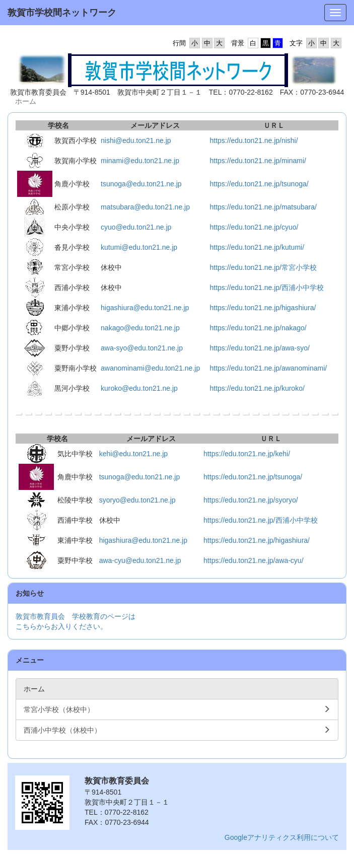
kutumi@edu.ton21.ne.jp (139, 247)
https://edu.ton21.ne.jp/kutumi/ (256, 247)
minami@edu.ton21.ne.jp (140, 161)
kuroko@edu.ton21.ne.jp (139, 388)
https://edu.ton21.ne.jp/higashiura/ (262, 308)
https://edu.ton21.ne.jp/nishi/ (253, 140)
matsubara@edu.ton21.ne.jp (145, 207)
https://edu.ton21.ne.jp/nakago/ (257, 328)
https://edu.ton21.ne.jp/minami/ (257, 161)
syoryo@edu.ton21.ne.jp (137, 500)
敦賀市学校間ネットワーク (62, 13)
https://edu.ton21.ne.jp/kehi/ (246, 454)
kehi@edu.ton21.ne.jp (133, 454)
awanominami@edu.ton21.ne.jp (150, 368)
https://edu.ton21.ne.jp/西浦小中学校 (266, 287)
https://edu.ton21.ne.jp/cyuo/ (253, 227)
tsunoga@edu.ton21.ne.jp (141, 184)
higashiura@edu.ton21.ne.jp (145, 308)
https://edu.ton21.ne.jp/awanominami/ (268, 368)
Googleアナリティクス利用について (282, 837)
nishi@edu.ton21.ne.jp (136, 140)
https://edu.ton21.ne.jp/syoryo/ (250, 500)
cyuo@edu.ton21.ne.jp (136, 227)
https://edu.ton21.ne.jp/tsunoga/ (258, 184)
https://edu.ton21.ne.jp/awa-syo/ (259, 348)
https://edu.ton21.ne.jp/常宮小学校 (262, 267)
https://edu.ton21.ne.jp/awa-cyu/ (253, 560)
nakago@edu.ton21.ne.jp (140, 328)
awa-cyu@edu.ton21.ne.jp (140, 560)
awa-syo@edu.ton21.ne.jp (142, 348)
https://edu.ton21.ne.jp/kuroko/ (256, 388)
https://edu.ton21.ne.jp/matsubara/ (262, 207)
